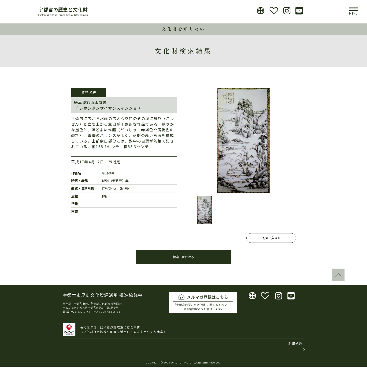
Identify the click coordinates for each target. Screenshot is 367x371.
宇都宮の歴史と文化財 (63, 9)
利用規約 (295, 347)
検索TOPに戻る (183, 261)
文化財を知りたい (183, 29)
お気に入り (271, 238)
